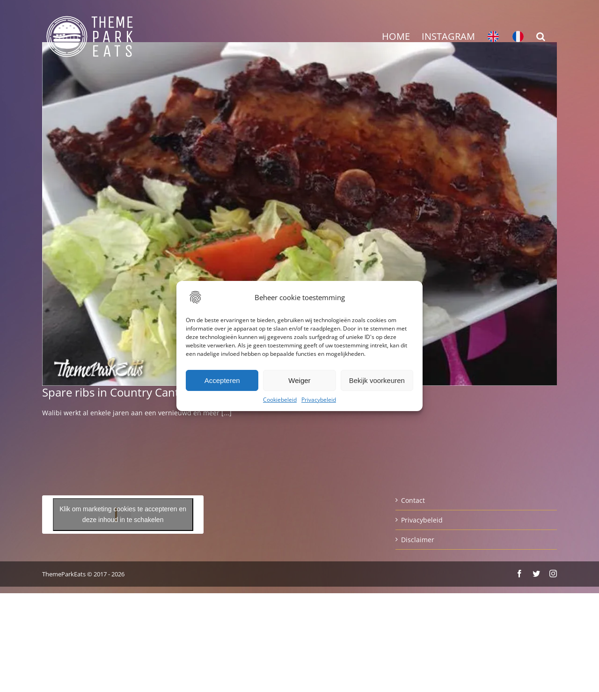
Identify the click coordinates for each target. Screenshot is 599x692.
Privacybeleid (318, 400)
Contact (413, 500)
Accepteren (222, 380)
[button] (540, 36)
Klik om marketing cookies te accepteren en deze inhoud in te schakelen (122, 514)
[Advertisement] (299, 140)
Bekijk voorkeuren (377, 380)
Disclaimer (417, 539)
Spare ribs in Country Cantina (118, 392)
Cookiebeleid (280, 400)
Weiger (299, 380)
